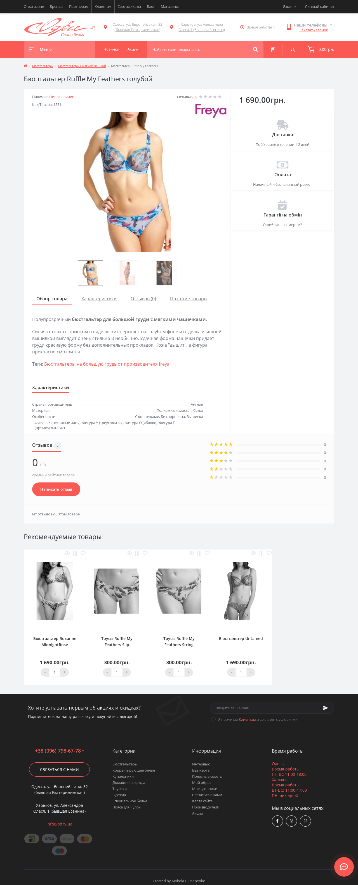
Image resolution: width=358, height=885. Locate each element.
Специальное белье (129, 800)
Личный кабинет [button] (319, 6)
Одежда (119, 794)
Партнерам (79, 6)
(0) (194, 96)
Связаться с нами (59, 769)
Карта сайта (202, 800)
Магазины (170, 6)
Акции (197, 813)
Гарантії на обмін (282, 215)
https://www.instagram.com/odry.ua (291, 821)
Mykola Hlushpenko (188, 880)
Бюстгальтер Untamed (241, 638)
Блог (151, 6)
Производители (205, 807)
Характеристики (99, 299)
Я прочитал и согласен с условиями (258, 719)
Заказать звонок (313, 30)
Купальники (123, 776)
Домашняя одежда (128, 782)
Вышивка (195, 416)
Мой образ (201, 782)
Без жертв (200, 770)
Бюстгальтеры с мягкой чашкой (82, 66)
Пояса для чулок (126, 807)
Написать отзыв (56, 489)
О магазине (34, 6)
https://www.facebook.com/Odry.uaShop (277, 821)
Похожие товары (188, 299)
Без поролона (173, 416)
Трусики (119, 788)
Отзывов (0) (143, 299)
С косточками (147, 416)
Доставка (282, 135)
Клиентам (103, 6)
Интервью (201, 764)
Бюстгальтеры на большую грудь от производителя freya (106, 364)
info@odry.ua (59, 824)
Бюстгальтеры (42, 66)
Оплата (282, 175)
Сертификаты (129, 6)
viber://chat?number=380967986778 (305, 821)
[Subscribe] (325, 708)
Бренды (56, 6)
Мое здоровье (204, 788)
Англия (197, 404)
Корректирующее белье (133, 770)
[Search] (255, 49)
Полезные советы (207, 776)
